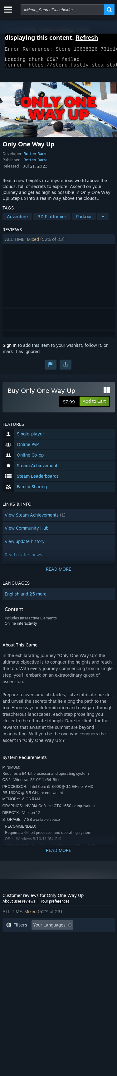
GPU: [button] (83, 956)
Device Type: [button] (19, 966)
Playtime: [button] (15, 947)
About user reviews (18, 905)
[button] (58, 243)
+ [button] (103, 220)
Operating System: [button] (25, 956)
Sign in (10, 349)
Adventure (17, 220)
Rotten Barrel (35, 157)
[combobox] (62, 9)
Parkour (84, 220)
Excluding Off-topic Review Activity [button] (42, 938)
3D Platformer (52, 220)
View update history (25, 545)
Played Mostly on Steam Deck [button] (67, 947)
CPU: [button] (61, 956)
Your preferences (55, 905)
